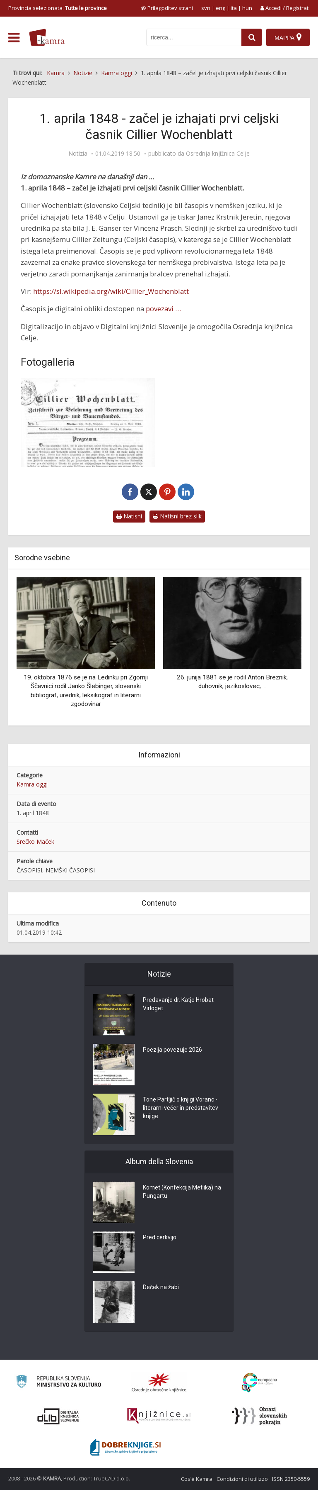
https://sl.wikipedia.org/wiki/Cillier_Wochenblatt (111, 291)
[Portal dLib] (58, 1416)
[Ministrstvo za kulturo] (59, 1383)
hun (247, 8)
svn (205, 8)
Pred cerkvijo (159, 1237)
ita (234, 8)
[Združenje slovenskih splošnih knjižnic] (159, 1416)
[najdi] (251, 37)
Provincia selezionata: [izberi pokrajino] (57, 8)
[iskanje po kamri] (193, 37)
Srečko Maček (35, 841)
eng (220, 8)
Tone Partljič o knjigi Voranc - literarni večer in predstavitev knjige (180, 1108)
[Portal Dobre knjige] (125, 1447)
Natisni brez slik (177, 516)
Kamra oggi (32, 784)
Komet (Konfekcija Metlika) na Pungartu (182, 1192)
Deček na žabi (161, 1287)
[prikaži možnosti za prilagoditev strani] (167, 8)
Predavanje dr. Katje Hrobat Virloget (178, 1004)
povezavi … (163, 308)
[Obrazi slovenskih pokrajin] (259, 1416)
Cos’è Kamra (196, 1479)
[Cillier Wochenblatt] (88, 422)
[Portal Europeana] (259, 1382)
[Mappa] (288, 37)
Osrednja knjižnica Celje (218, 153)
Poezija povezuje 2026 (172, 1050)
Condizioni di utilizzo (242, 1479)
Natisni (129, 516)
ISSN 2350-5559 (291, 1479)
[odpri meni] (13, 37)
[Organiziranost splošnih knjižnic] (159, 1382)
